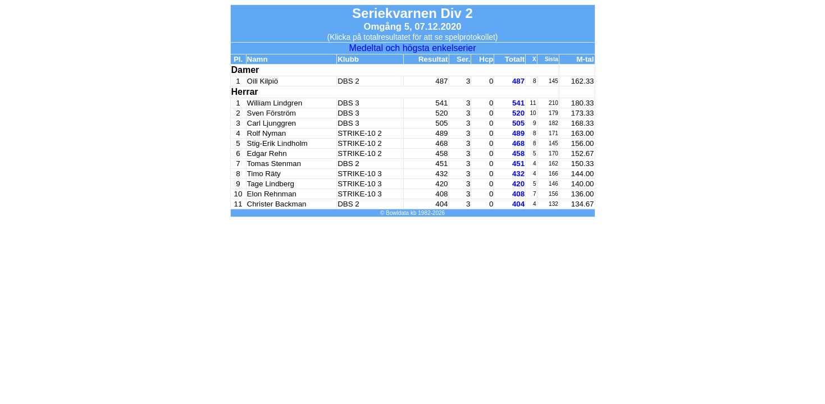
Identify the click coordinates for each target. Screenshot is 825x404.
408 (518, 194)
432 (518, 173)
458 (518, 153)
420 (518, 184)
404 (518, 204)
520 (518, 113)
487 (518, 81)
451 (518, 163)
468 (518, 143)
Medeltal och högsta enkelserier (412, 48)
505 (518, 123)
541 (518, 103)
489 (518, 133)
